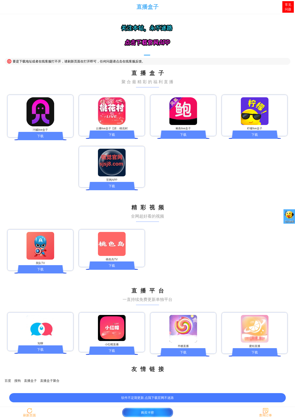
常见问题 (288, 7)
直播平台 (149, 291)
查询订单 (265, 415)
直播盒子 (147, 7)
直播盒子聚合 (49, 380)
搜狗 (17, 380)
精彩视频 (149, 207)
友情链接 (149, 369)
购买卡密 (147, 412)
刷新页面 (29, 415)
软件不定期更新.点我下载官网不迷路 (147, 398)
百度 (8, 380)
